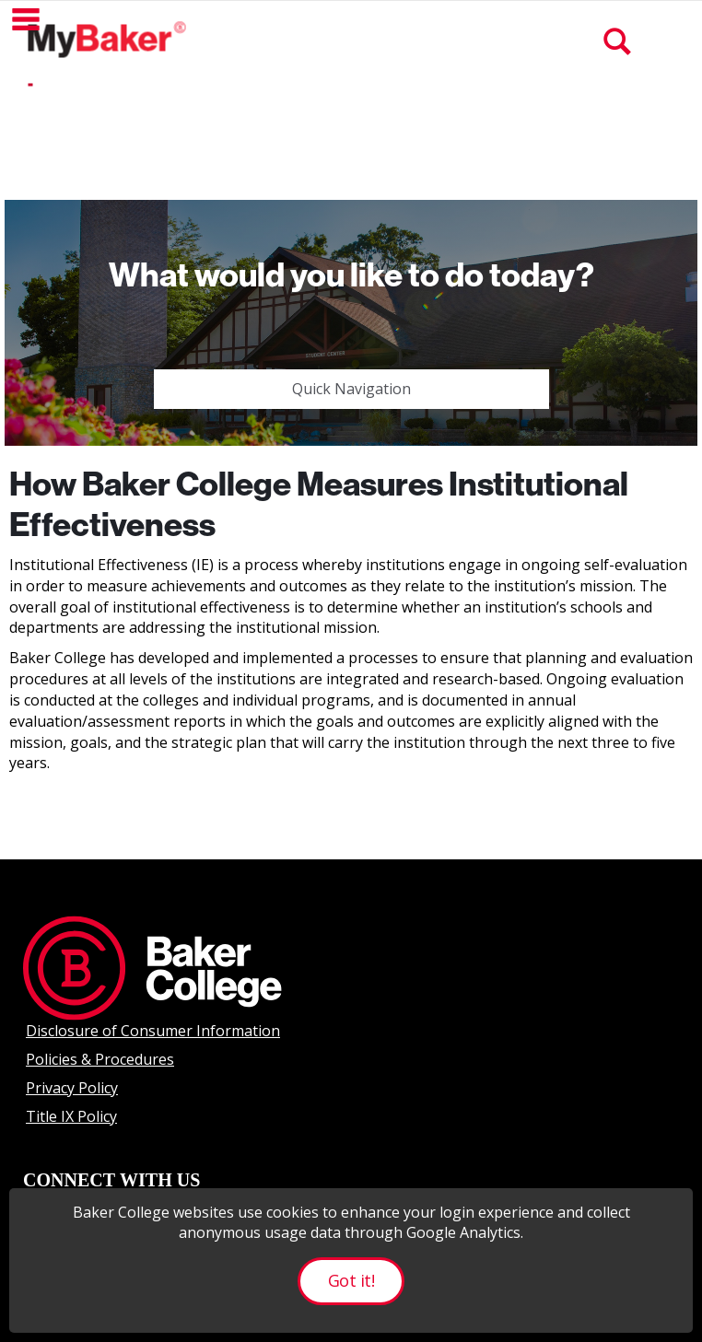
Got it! (351, 1280)
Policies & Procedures (100, 1059)
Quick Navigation (351, 389)
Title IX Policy (71, 1116)
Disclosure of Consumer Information (153, 1031)
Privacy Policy (72, 1088)
